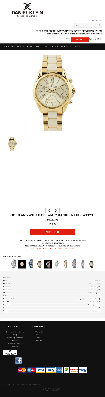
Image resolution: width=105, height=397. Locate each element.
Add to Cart (52, 232)
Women (20, 47)
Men (13, 47)
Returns (15, 340)
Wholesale (66, 47)
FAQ (15, 335)
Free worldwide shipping (37, 47)
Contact (77, 47)
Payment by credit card (15, 338)
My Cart (79, 39)
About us (54, 47)
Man (38, 338)
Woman (39, 340)
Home (6, 47)
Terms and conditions (15, 343)
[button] (96, 21)
